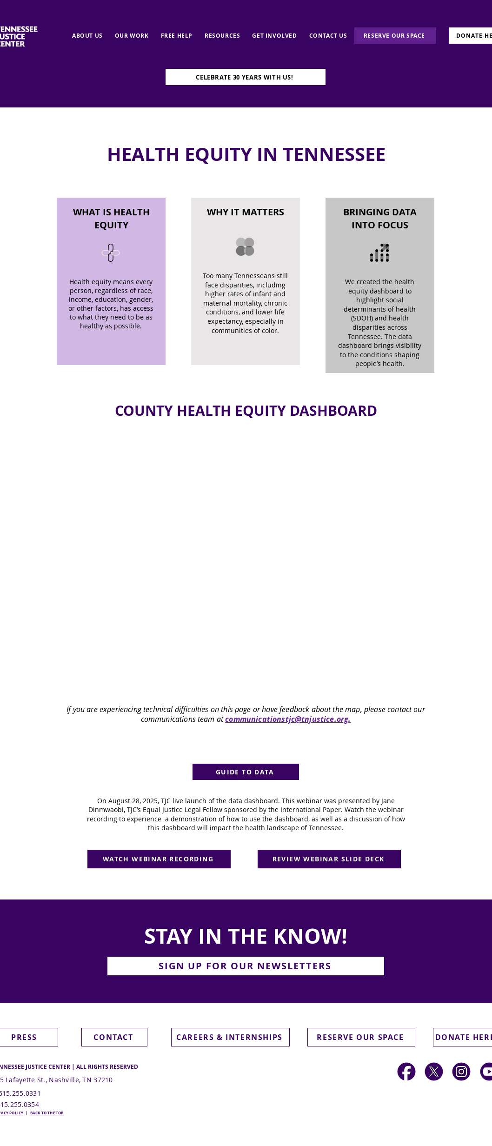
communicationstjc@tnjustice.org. (288, 719)
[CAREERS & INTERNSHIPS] (230, 1037)
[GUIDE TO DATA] (246, 772)
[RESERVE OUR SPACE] (395, 35)
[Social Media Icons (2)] (406, 1071)
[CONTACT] (114, 1037)
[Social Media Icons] (461, 1071)
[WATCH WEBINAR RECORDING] (159, 859)
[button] (245, 966)
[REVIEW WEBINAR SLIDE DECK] (329, 859)
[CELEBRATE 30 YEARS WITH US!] (246, 77)
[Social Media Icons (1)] (434, 1071)
